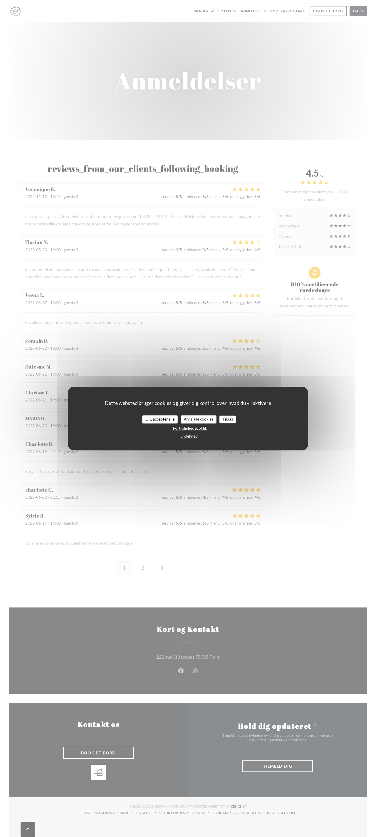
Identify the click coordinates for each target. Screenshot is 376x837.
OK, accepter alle (159, 419)
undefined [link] (189, 436)
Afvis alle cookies (198, 419)
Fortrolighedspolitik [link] (190, 428)
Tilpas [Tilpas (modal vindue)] (227, 419)
